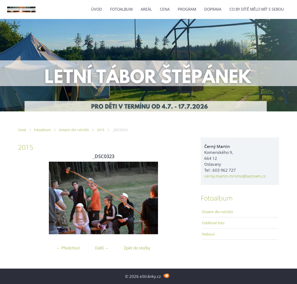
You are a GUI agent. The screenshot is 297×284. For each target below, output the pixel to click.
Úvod (96, 9)
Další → (102, 248)
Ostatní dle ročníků (74, 130)
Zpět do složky (137, 248)
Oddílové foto (213, 222)
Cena (165, 9)
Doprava (212, 9)
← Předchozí (68, 248)
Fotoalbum (121, 9)
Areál (146, 9)
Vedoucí (208, 234)
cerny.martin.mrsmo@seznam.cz (235, 176)
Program (187, 9)
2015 (100, 130)
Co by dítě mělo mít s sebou (256, 9)
